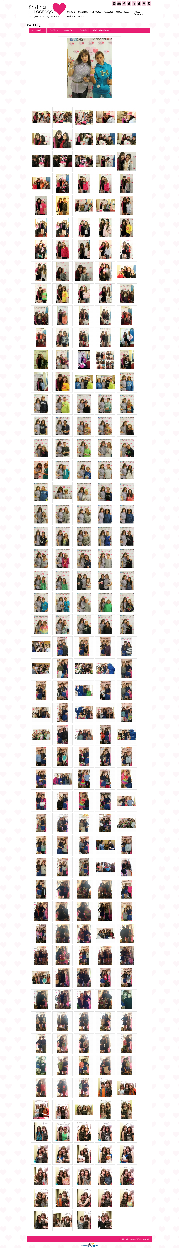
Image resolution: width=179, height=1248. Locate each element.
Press (137, 12)
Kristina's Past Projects (102, 30)
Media (71, 16)
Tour (127, 12)
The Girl (71, 12)
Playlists (108, 12)
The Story (83, 12)
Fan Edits (83, 30)
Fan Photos (54, 30)
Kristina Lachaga (37, 30)
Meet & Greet (69, 30)
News (118, 12)
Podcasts (138, 14)
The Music (95, 12)
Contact (82, 16)
